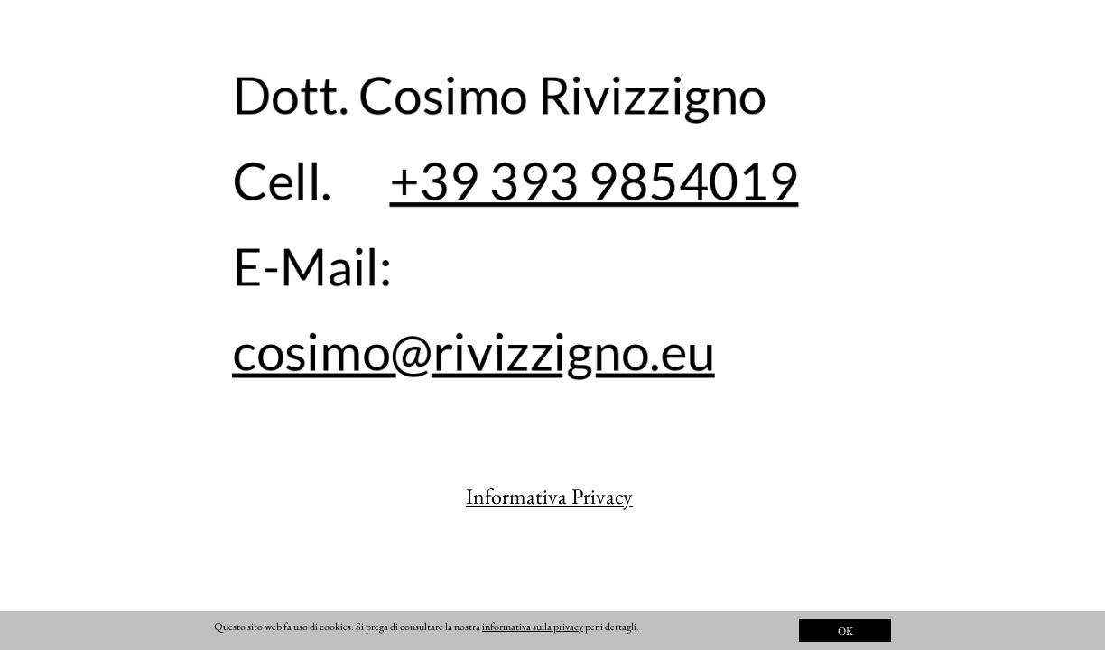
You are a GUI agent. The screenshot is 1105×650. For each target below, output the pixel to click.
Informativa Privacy (549, 496)
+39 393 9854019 (594, 180)
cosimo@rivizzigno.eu (474, 350)
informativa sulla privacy (532, 626)
